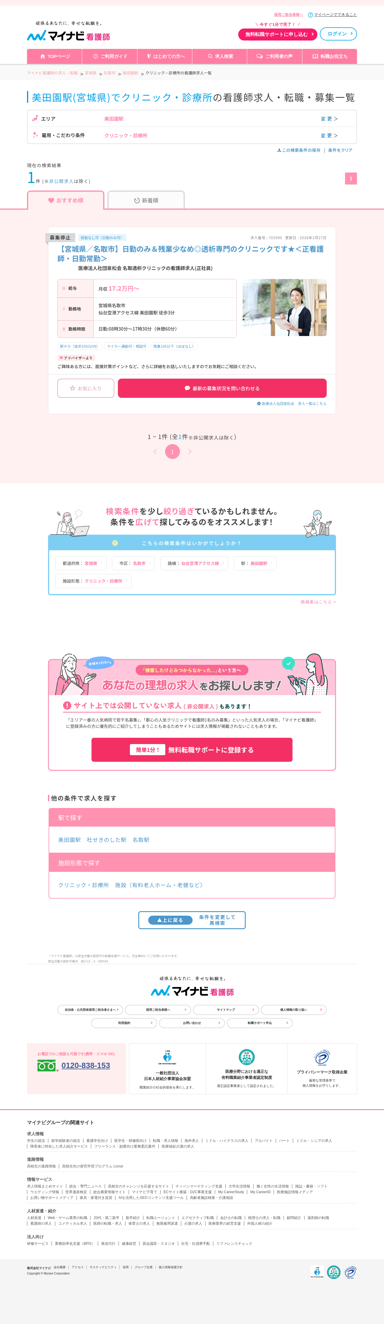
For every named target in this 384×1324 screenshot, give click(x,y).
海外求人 (191, 1141)
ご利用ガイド (114, 56)
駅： (254, 563)
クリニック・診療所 (83, 885)
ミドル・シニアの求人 (314, 1141)
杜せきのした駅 (107, 839)
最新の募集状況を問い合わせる (222, 388)
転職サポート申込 (260, 1023)
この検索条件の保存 (299, 150)
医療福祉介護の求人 (178, 1146)
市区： (132, 563)
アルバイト (264, 1141)
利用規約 (124, 1023)
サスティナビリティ (103, 1267)
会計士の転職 (231, 1218)
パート (284, 1141)
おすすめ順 (65, 200)
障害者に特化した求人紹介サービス (59, 1146)
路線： (193, 563)
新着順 (146, 200)
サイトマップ (226, 1009)
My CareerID (260, 1192)
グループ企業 (144, 1267)
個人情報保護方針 (171, 1267)
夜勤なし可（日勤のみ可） (102, 237)
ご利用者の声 (279, 56)
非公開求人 (61, 181)
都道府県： (80, 563)
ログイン (337, 33)
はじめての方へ (169, 56)
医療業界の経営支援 (224, 1223)
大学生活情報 (239, 1186)
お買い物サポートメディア (52, 1198)
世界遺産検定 (76, 1192)
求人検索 (224, 56)
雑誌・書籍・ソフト (311, 1186)
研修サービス (38, 1243)
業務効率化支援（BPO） (75, 1243)
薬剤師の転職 (318, 1218)
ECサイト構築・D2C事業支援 (188, 1192)
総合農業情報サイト (109, 1192)
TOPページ (59, 56)
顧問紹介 (294, 1218)
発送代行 (108, 1243)
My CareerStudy (231, 1192)
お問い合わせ (192, 1023)
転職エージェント (160, 1218)
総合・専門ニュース (85, 1186)
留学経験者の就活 (65, 1141)
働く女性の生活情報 (272, 1186)
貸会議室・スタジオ (158, 1243)
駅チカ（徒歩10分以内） (80, 346)
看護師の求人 (41, 1223)
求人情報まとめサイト (45, 1186)
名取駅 (141, 839)
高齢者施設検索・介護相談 (211, 1198)
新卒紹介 (133, 1218)
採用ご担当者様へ (288, 15)
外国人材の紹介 (259, 1223)
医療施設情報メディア (295, 1192)
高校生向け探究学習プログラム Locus (92, 1166)
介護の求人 (193, 1223)
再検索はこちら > (318, 602)
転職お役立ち (334, 56)
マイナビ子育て (144, 1192)
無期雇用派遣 (167, 1223)
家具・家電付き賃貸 (96, 1198)
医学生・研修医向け (130, 1141)
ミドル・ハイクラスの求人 (226, 1141)
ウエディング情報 (44, 1192)
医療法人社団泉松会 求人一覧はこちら (294, 403)
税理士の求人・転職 (264, 1218)
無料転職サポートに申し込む (276, 34)
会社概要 (60, 1267)
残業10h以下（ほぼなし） (174, 346)
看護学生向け (97, 1141)
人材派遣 (34, 1218)
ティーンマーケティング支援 (199, 1186)
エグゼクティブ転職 (198, 1218)
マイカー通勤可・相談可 (126, 346)
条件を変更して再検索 (192, 919)
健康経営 (129, 1243)
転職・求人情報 (165, 1141)
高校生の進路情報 (41, 1166)
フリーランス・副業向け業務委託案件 (124, 1146)
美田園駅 (69, 839)
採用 (126, 1267)
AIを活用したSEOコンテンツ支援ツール (151, 1198)
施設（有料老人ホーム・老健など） (160, 885)
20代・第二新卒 (106, 1218)
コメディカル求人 (72, 1223)
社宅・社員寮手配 (195, 1243)
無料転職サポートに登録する (192, 749)
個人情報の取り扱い (293, 1009)
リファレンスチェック (234, 1243)
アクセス (78, 1267)
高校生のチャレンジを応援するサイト (138, 1186)
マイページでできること (335, 14)
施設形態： (92, 581)
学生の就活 (36, 1141)
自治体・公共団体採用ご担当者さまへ (90, 1009)
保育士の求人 (139, 1223)
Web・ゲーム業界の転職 (67, 1218)
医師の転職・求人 (107, 1223)
